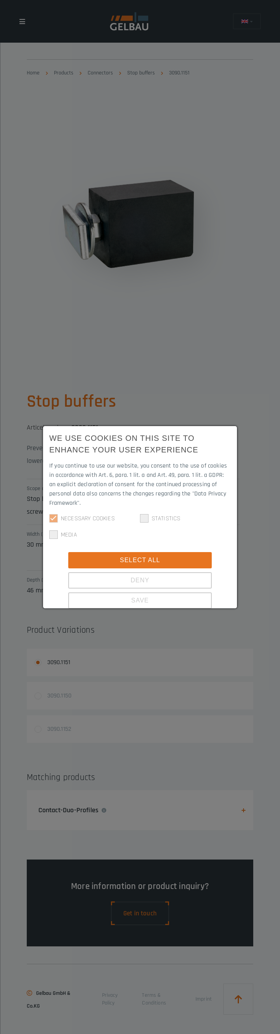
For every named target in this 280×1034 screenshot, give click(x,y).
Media (63, 534)
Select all (140, 560)
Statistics (160, 518)
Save (140, 600)
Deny (140, 580)
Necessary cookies (82, 518)
